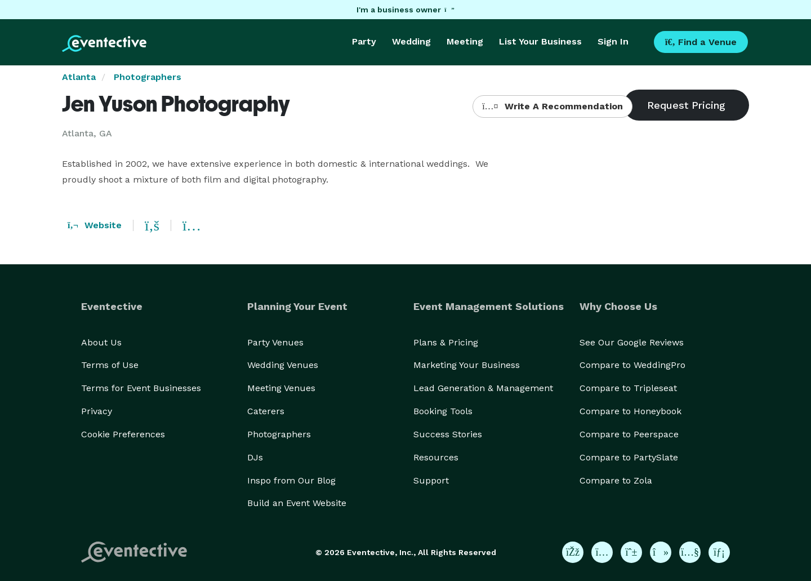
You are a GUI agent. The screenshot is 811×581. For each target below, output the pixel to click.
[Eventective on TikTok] (660, 552)
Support (431, 480)
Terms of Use (110, 365)
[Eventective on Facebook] (572, 552)
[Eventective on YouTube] (690, 552)
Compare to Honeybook (630, 411)
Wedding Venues (282, 365)
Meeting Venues (281, 388)
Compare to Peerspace (629, 434)
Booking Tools (443, 411)
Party (364, 41)
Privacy (96, 411)
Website (95, 225)
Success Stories (447, 434)
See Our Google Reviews (632, 342)
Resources (435, 457)
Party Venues (275, 342)
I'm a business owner (405, 9)
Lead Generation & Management (483, 388)
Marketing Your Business (466, 365)
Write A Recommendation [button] (552, 106)
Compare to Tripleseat (628, 388)
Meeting (465, 41)
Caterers (265, 411)
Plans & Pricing (445, 342)
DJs (255, 457)
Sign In (613, 41)
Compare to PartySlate (629, 457)
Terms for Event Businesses (141, 388)
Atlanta (79, 77)
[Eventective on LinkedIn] (719, 552)
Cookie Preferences (123, 434)
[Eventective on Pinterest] (631, 552)
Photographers (147, 77)
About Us (101, 342)
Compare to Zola (616, 480)
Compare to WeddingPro (632, 365)
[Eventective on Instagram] (602, 552)
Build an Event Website (296, 503)
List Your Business (540, 41)
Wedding (411, 41)
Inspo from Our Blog (291, 480)
